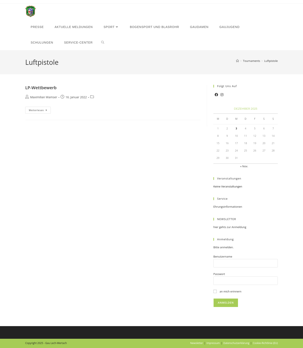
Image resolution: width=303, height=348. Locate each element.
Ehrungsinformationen (227, 207)
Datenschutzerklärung (236, 343)
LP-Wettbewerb (41, 87)
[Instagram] (222, 95)
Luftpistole (271, 61)
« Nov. (244, 166)
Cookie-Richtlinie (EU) (265, 343)
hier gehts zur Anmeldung (229, 227)
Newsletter (196, 343)
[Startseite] (237, 61)
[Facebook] (216, 95)
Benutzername (222, 256)
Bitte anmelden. (223, 247)
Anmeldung (225, 239)
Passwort (219, 274)
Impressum (213, 343)
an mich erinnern (227, 291)
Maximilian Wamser (43, 97)
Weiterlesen (40, 111)
